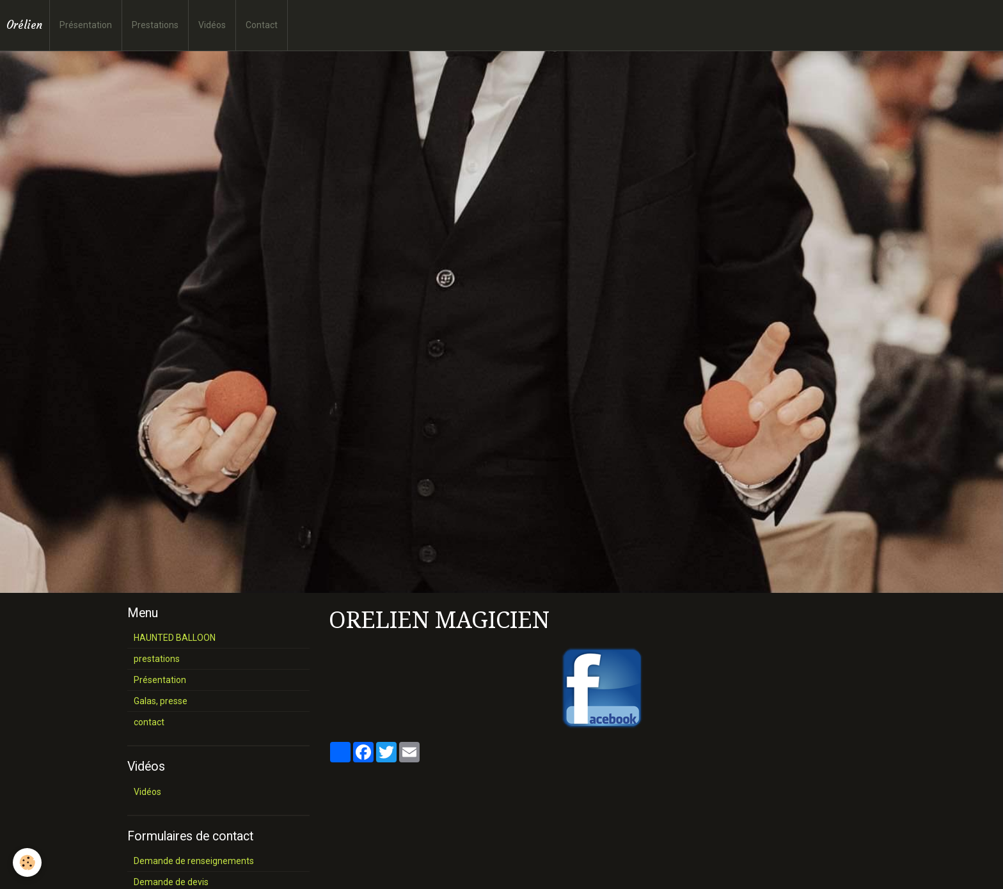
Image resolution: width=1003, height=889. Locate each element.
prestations (157, 659)
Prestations (155, 25)
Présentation (85, 25)
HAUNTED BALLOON (175, 638)
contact (149, 722)
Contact (262, 25)
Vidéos (212, 25)
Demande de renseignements (194, 861)
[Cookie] (27, 862)
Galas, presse (160, 701)
